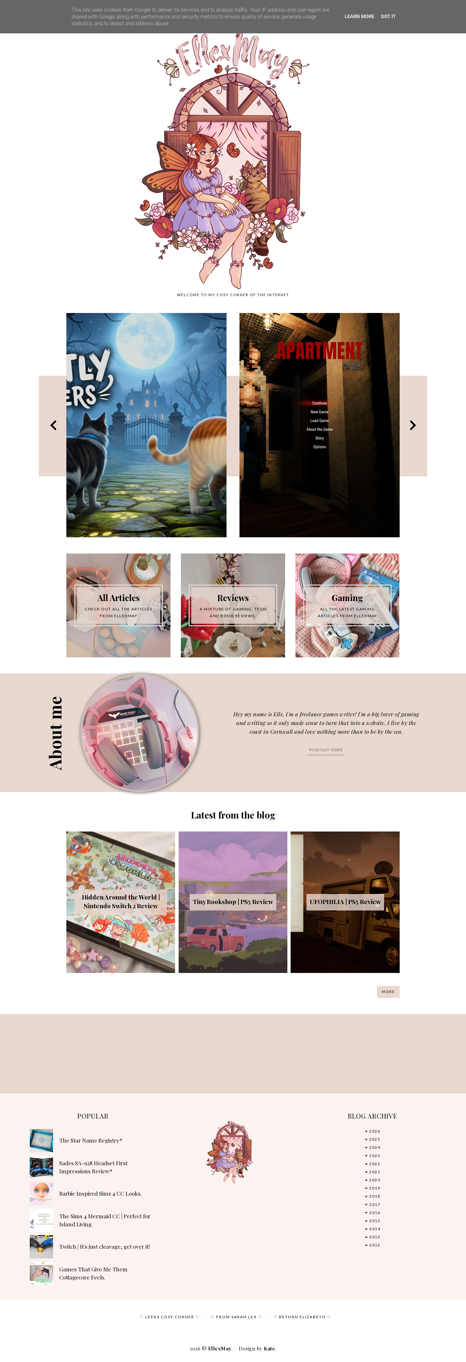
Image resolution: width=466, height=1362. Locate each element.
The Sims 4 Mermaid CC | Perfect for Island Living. (104, 1220)
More (388, 991)
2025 (374, 1139)
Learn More (359, 16)
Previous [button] (53, 425)
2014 (374, 1228)
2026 (374, 1131)
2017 (374, 1204)
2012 (374, 1245)
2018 (374, 1196)
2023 (374, 1155)
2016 (374, 1212)
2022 (374, 1163)
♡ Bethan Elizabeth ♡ (302, 1316)
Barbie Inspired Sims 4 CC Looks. (100, 1193)
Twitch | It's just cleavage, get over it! (104, 1246)
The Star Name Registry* (90, 1140)
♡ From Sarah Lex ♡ (236, 1316)
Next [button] (412, 425)
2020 (374, 1180)
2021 (374, 1171)
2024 (374, 1147)
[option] (146, 425)
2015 (374, 1220)
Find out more (326, 750)
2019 (374, 1188)
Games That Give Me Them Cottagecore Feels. (93, 1273)
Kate (269, 1348)
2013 (374, 1236)
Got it (388, 16)
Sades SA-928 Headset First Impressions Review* (93, 1167)
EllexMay (219, 1348)
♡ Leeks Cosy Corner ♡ (170, 1316)
